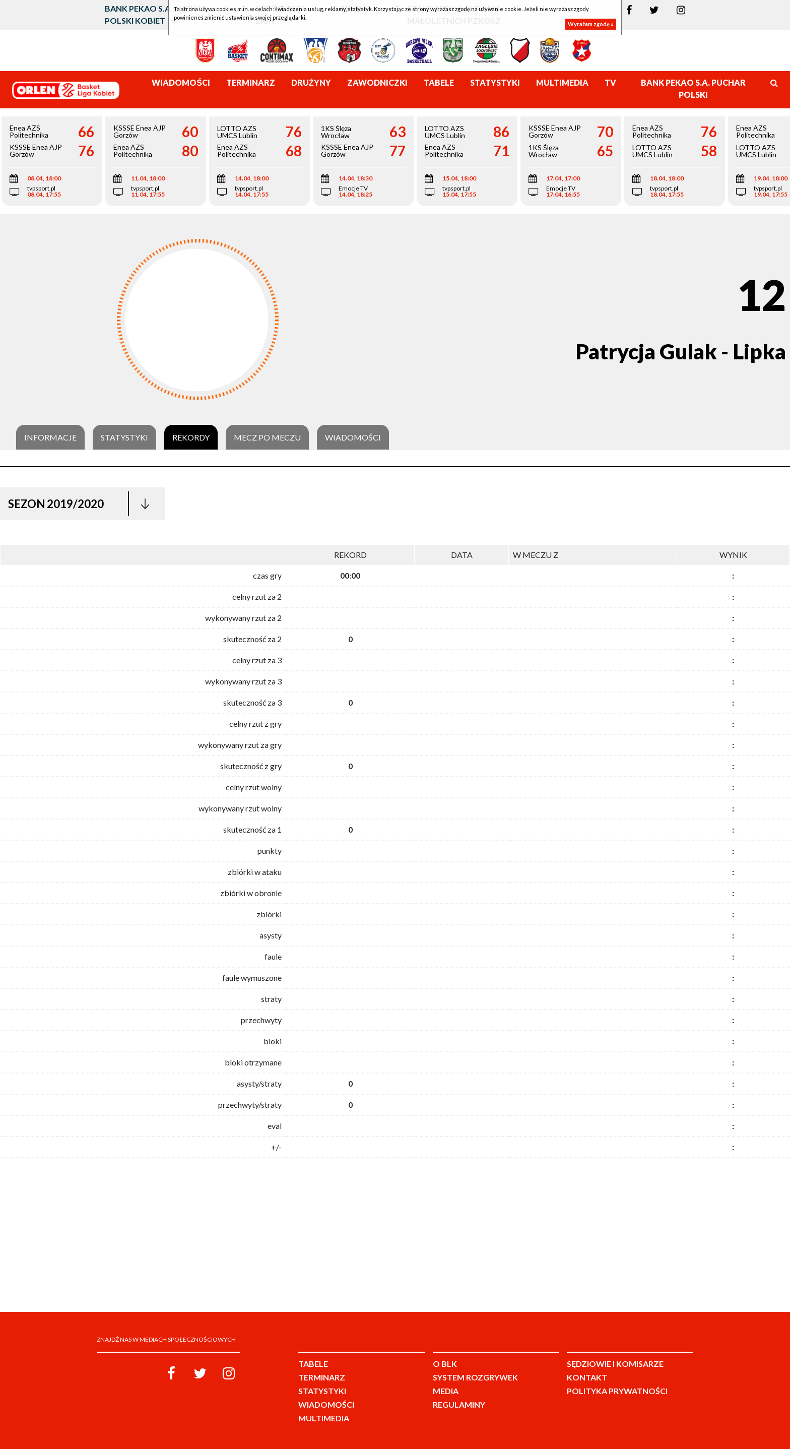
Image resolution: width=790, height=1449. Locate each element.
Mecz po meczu (267, 437)
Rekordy (191, 437)
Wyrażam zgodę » (591, 24)
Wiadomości (353, 437)
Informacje (50, 437)
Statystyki (124, 437)
